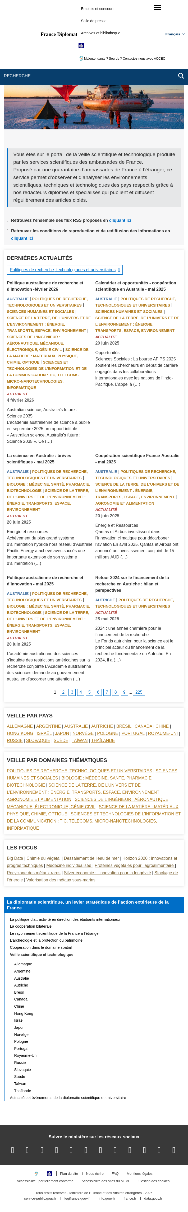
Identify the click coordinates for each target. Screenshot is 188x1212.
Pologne (107, 733)
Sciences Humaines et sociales (40, 311)
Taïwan (80, 740)
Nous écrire (95, 1173)
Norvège (83, 733)
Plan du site (69, 1173)
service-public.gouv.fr (40, 1198)
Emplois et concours (97, 9)
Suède (61, 740)
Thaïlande (103, 740)
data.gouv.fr (153, 1198)
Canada (143, 726)
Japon (62, 733)
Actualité (18, 394)
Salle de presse (94, 21)
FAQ (115, 1173)
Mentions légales (140, 1173)
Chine (162, 726)
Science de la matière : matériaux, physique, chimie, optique (48, 355)
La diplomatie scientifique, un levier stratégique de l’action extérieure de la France (88, 904)
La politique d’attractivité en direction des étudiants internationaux (65, 919)
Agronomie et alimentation (124, 503)
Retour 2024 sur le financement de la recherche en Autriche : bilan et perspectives (132, 584)
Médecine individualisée (69, 865)
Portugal (132, 733)
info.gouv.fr (107, 1198)
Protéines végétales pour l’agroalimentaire (135, 865)
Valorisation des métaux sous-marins (60, 880)
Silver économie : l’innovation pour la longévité (107, 873)
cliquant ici (120, 220)
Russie (15, 740)
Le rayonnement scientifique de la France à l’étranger (55, 933)
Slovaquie (38, 740)
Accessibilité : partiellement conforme (45, 1181)
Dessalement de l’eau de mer (91, 858)
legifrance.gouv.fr (78, 1198)
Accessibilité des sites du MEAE (106, 1181)
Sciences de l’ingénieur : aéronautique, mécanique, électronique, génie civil (35, 343)
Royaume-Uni (163, 733)
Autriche (105, 600)
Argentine (48, 726)
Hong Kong (20, 733)
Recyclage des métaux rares (34, 873)
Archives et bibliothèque (100, 33)
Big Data (15, 858)
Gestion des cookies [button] (154, 1181)
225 (139, 692)
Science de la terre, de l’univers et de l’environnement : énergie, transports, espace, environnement (49, 324)
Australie (18, 299)
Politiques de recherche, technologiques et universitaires (63, 269)
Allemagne (20, 726)
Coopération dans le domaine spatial (41, 947)
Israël (44, 733)
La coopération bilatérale (31, 926)
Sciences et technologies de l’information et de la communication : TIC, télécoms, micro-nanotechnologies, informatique (47, 375)
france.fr (129, 1198)
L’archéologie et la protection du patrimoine (46, 940)
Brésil (123, 726)
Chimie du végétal (43, 858)
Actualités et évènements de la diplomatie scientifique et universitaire (68, 1098)
